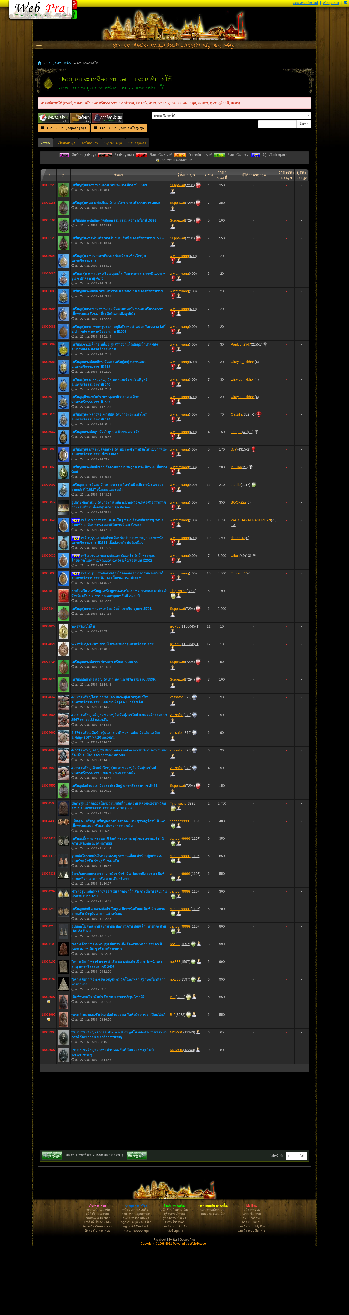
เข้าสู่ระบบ (331, 3)
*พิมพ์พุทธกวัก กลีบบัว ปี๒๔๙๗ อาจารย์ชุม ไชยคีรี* (108, 1066)
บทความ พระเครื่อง (213, 1283)
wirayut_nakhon (243, 431)
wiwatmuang (179, 325)
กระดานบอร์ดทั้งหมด (213, 1279)
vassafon (176, 766)
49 (243, 625)
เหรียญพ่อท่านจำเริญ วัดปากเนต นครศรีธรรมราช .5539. (113, 748)
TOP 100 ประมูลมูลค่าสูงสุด (64, 128)
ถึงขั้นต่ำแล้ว (90, 143)
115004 (187, 695)
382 (246, 483)
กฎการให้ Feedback (136, 1295)
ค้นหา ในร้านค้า (174, 1291)
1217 (245, 554)
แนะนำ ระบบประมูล (135, 1299)
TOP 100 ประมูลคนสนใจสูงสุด (119, 128)
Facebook (160, 1308)
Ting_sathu (178, 660)
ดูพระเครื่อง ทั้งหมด (174, 1287)
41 (245, 501)
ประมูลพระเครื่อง (59, 63)
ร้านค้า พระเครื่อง (174, 1274)
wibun (235, 625)
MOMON (176, 1101)
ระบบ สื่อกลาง (251, 1287)
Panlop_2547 (241, 413)
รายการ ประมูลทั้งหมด (136, 1283)
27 (245, 536)
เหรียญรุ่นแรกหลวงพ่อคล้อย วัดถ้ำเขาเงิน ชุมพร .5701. (111, 678)
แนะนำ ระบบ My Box (251, 1295)
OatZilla (237, 483)
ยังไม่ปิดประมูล (65, 143)
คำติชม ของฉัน (251, 1291)
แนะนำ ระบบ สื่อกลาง (251, 1299)
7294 (190, 254)
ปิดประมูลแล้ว (137, 143)
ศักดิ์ (234, 518)
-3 (273, 589)
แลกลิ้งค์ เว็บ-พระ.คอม (97, 1291)
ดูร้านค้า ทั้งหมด (174, 1283)
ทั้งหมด (45, 143)
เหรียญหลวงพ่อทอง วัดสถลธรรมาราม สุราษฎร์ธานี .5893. (114, 289)
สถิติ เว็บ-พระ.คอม (97, 1283)
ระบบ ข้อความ (251, 1283)
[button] (345, 3)
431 (241, 518)
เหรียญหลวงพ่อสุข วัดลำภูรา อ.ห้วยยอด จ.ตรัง (105, 501)
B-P (172, 1066)
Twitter (173, 1308)
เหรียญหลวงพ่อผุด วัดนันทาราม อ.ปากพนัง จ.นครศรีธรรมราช (117, 360)
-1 (259, 413)
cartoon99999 (180, 890)
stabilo (236, 554)
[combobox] (231, 115)
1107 (195, 890)
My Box (251, 1274)
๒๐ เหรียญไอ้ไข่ (83, 695)
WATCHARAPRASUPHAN (251, 589)
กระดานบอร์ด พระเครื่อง (213, 1274)
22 (254, 413)
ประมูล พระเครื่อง (136, 1274)
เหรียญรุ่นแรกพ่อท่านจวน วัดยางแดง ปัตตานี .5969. (109, 254)
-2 (250, 501)
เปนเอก (236, 536)
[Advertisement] (174, 199)
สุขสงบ (175, 695)
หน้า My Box (252, 1279)
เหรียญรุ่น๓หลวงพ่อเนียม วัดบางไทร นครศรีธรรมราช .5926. (116, 272)
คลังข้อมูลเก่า (174, 1299)
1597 (185, 1013)
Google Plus (187, 1308)
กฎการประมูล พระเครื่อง (136, 1291)
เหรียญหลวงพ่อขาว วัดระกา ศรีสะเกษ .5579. (104, 731)
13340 (189, 1101)
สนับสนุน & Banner (97, 1287)
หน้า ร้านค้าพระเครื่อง (174, 1279)
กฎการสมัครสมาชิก (97, 1279)
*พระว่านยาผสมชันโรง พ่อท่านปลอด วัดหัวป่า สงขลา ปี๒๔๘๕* (118, 1084)
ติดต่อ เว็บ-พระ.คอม (97, 1299)
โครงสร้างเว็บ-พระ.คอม (97, 1295)
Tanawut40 (239, 642)
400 (193, 325)
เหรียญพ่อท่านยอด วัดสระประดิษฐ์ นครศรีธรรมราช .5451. (115, 855)
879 (187, 766)
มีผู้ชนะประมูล (113, 143)
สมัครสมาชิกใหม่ (305, 3)
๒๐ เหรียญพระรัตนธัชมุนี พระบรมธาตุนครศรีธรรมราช (112, 713)
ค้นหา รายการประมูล (136, 1287)
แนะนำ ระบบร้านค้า (174, 1295)
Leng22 (236, 501)
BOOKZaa (239, 571)
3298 (191, 660)
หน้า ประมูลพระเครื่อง (136, 1279)
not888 (175, 1013)
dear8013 (238, 607)
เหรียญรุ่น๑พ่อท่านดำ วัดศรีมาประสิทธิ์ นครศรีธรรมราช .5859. (118, 307)
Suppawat (177, 254)
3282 (180, 1066)
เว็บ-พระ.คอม (97, 1274)
